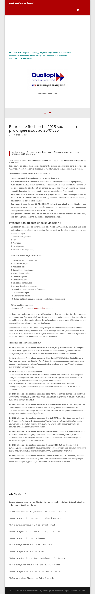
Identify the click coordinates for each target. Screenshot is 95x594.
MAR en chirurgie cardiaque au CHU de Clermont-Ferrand (32, 525)
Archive (24, 135)
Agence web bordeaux (75, 590)
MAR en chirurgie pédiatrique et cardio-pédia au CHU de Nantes (34, 565)
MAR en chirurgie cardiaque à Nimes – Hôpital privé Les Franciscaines (37, 558)
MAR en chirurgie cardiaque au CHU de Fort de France (30, 545)
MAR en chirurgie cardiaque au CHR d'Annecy (27, 538)
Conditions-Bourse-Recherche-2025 (38, 308)
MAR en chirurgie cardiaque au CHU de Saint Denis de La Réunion (35, 571)
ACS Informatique (30, 590)
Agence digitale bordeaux (51, 590)
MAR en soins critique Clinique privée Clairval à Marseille (31, 578)
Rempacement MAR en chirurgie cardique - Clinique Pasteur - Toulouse (37, 511)
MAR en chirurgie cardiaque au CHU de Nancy (27, 551)
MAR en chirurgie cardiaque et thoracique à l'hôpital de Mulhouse (35, 518)
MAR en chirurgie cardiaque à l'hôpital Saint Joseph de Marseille (34, 531)
